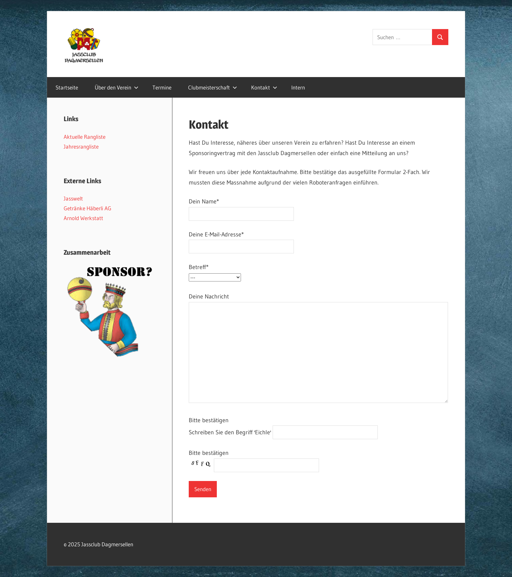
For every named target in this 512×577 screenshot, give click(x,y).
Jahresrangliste (81, 146)
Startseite (67, 87)
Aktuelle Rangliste (84, 136)
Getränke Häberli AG (87, 208)
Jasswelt (73, 198)
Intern (298, 87)
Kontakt (264, 87)
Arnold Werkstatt (83, 218)
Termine (161, 87)
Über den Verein (116, 87)
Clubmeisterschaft (212, 87)
